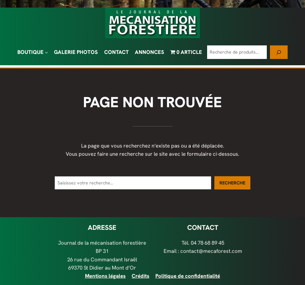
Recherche (232, 183)
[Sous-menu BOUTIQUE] (46, 52)
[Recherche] (279, 52)
